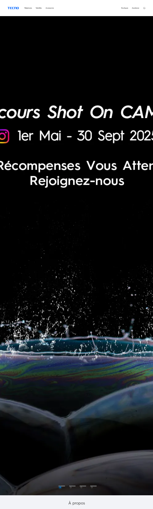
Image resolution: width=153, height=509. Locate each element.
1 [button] (60, 487)
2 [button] (70, 487)
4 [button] (91, 487)
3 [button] (81, 487)
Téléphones (28, 8)
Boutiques (124, 8)
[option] (76, 248)
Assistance (135, 8)
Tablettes (39, 8)
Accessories (50, 8)
